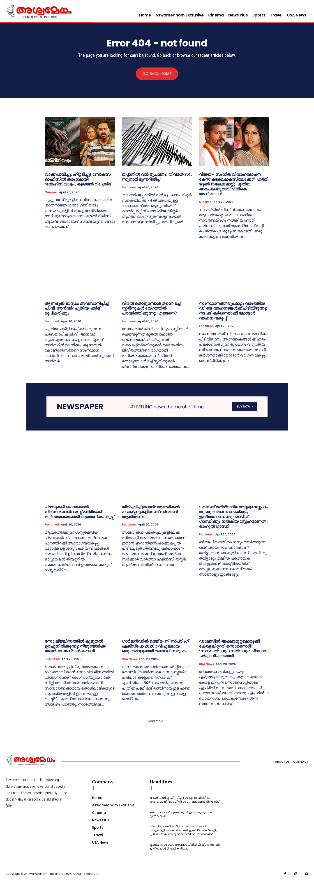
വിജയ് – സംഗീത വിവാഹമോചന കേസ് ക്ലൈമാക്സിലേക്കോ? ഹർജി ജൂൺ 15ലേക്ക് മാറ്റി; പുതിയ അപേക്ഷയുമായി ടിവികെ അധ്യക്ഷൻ (233, 184)
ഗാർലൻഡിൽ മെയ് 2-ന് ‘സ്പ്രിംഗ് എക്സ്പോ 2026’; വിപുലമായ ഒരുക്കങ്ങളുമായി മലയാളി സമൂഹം (155, 646)
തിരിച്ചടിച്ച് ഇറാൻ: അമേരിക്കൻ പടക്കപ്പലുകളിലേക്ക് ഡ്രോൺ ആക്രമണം (151, 511)
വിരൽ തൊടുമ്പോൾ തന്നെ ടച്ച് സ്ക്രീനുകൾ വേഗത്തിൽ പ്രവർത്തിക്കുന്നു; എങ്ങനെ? (151, 308)
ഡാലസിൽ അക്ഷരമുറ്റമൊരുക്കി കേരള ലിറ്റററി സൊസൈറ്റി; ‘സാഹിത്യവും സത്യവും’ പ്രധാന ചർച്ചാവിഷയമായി (233, 648)
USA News (52, 659)
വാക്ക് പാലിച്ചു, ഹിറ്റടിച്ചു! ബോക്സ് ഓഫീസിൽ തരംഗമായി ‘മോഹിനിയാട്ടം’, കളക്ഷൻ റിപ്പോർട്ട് (78, 179)
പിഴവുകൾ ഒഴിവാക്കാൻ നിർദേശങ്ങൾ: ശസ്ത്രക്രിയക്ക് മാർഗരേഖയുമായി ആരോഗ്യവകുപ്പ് (79, 511)
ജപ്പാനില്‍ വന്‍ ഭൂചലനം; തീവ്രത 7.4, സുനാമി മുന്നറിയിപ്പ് (157, 177)
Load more (157, 721)
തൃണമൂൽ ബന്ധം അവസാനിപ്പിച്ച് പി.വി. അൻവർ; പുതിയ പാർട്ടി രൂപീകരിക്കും (77, 308)
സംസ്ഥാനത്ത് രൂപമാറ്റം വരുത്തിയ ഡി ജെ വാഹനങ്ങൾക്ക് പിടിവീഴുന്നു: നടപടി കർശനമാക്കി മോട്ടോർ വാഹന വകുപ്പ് (233, 311)
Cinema (51, 192)
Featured (129, 187)
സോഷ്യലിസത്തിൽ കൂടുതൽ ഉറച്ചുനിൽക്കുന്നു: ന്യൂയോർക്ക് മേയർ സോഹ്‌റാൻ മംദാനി (75, 646)
